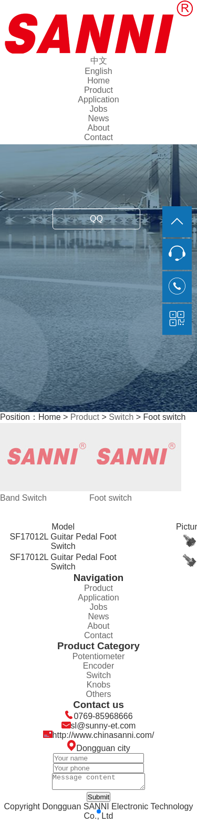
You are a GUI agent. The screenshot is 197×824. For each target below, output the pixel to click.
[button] (99, 814)
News (98, 118)
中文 (98, 60)
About (99, 127)
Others (98, 694)
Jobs (99, 108)
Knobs (98, 684)
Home (98, 80)
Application (98, 99)
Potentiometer (98, 656)
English (98, 71)
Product (98, 90)
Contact (98, 137)
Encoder (99, 665)
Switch (121, 417)
